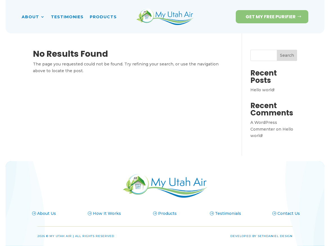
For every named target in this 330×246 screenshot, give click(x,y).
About (30, 17)
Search (287, 55)
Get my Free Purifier (271, 16)
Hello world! (262, 89)
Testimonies (67, 17)
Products (103, 17)
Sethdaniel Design (275, 236)
